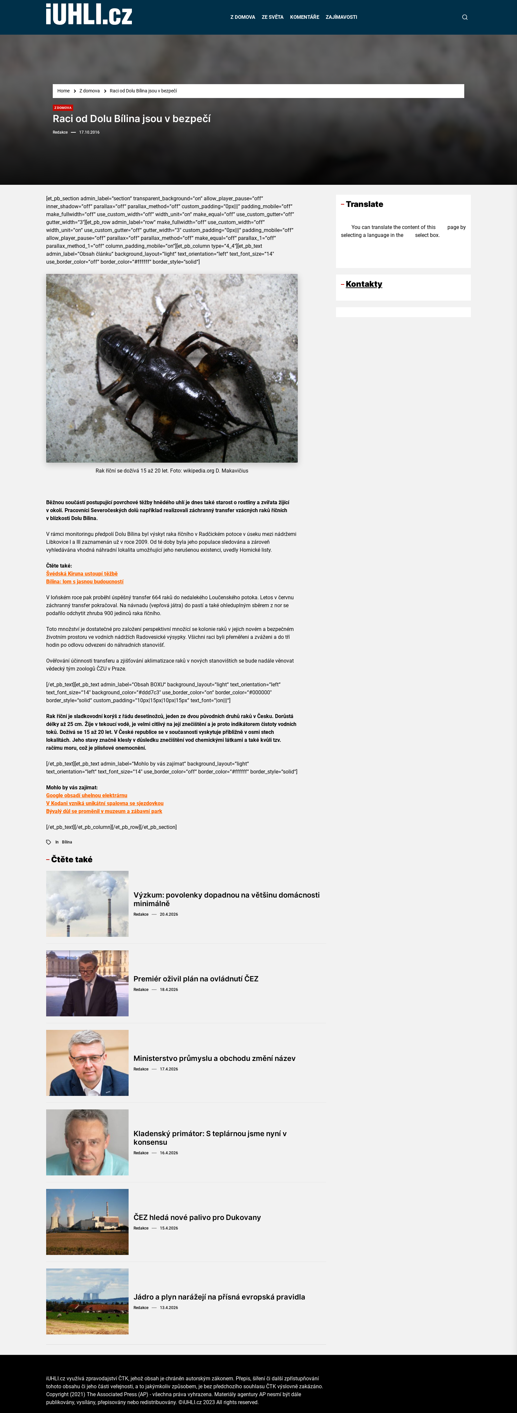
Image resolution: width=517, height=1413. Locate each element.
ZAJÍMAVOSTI (341, 17)
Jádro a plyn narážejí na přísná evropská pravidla (219, 1297)
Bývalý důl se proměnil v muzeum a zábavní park (104, 811)
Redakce (60, 132)
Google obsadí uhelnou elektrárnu (86, 795)
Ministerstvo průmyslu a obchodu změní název (215, 1058)
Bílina (67, 842)
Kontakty (364, 284)
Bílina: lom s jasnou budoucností (85, 581)
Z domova (63, 108)
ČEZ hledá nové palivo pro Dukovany (197, 1217)
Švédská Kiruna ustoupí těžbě (82, 574)
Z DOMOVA (242, 17)
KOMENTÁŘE (304, 17)
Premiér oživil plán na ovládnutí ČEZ (196, 978)
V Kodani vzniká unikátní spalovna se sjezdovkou (105, 803)
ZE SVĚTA (273, 17)
